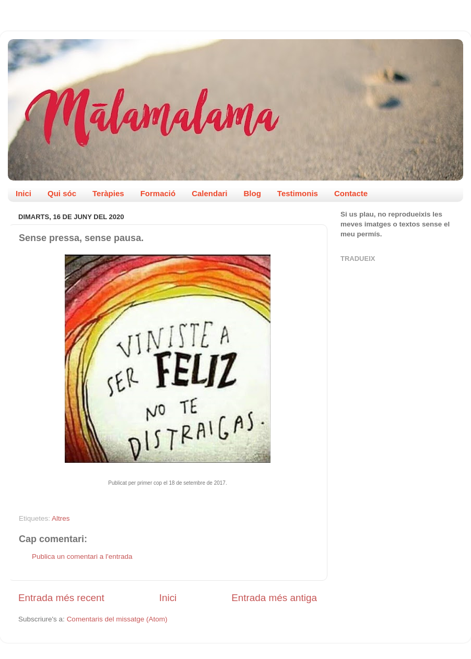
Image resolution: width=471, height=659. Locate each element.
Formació (158, 193)
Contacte (351, 193)
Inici (23, 193)
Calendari (209, 193)
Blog (252, 193)
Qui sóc (62, 193)
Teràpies (108, 193)
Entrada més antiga (274, 597)
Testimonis (297, 193)
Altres (61, 518)
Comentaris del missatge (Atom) (117, 619)
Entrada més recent (61, 597)
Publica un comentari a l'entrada (82, 556)
